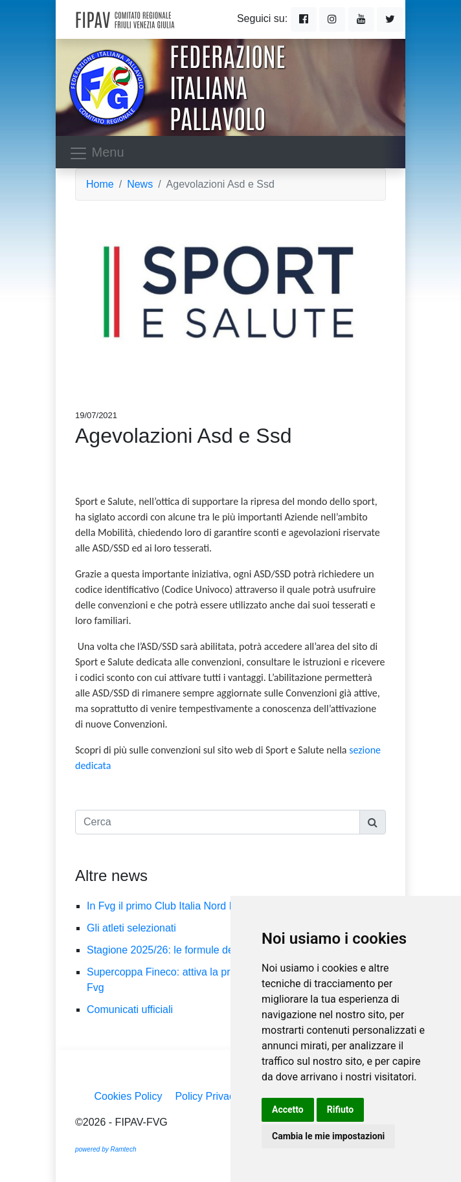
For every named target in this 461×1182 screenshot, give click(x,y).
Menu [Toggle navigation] (96, 153)
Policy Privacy (207, 1096)
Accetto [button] (288, 1109)
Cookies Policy (128, 1096)
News (140, 184)
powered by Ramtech (106, 1149)
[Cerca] (217, 822)
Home (100, 184)
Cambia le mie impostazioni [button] (328, 1136)
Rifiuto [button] (340, 1109)
